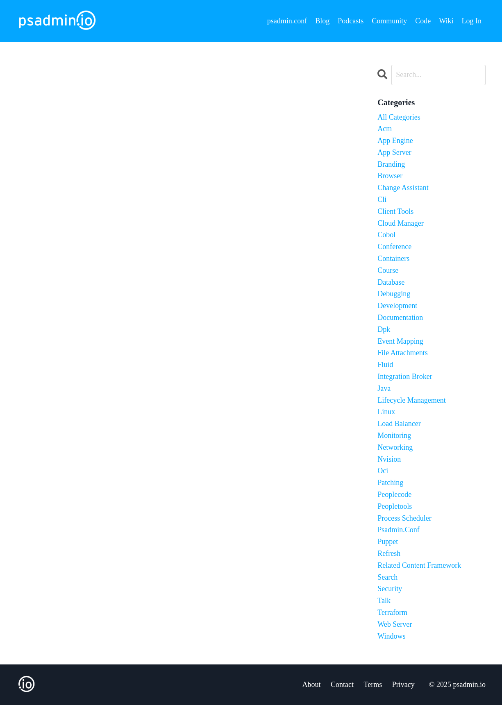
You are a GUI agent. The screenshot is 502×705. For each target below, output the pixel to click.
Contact (342, 684)
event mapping (400, 341)
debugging (393, 294)
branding (391, 164)
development (397, 305)
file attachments (402, 353)
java (384, 388)
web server (394, 624)
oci (382, 471)
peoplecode (394, 494)
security (389, 589)
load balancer (398, 423)
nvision (389, 459)
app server (394, 152)
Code (423, 21)
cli (381, 199)
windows (391, 636)
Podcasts (350, 21)
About (311, 684)
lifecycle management (411, 400)
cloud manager (400, 223)
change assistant (403, 188)
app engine (395, 140)
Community (389, 21)
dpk (383, 329)
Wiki (446, 21)
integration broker (404, 376)
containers (393, 258)
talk (384, 600)
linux (386, 412)
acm (384, 129)
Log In (472, 21)
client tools (395, 211)
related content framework (419, 565)
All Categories (398, 117)
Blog (322, 21)
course (387, 270)
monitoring (394, 435)
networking (395, 447)
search (387, 577)
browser (389, 176)
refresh (388, 553)
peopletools (394, 506)
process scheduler (404, 518)
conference (394, 247)
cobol (386, 235)
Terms (373, 684)
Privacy (403, 684)
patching (390, 482)
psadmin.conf (287, 21)
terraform (392, 612)
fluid (385, 364)
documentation (400, 317)
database (390, 282)
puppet (387, 541)
